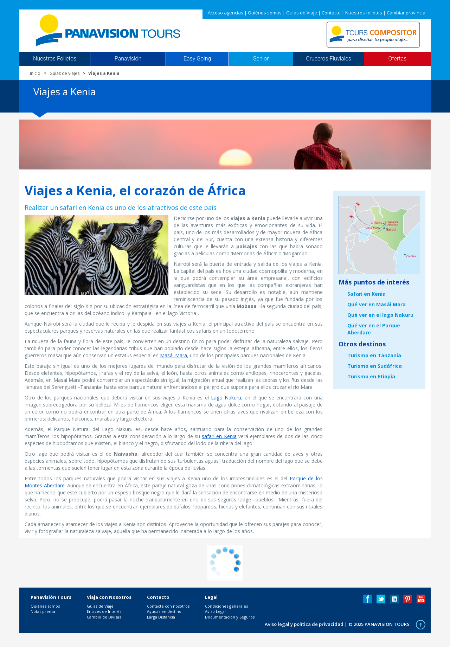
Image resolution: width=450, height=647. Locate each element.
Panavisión (128, 59)
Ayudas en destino (164, 611)
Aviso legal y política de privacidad (304, 624)
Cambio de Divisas (104, 617)
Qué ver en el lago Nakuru (380, 315)
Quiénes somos (265, 12)
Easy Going (197, 59)
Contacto (331, 12)
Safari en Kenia (366, 293)
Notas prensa (43, 611)
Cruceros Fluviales (328, 59)
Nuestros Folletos (54, 59)
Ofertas (397, 59)
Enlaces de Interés (104, 611)
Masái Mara (173, 355)
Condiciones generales (226, 606)
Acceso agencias (225, 12)
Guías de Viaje (301, 12)
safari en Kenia (219, 436)
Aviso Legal (215, 611)
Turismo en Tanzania (374, 355)
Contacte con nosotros (168, 606)
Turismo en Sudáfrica (374, 366)
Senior (261, 59)
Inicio (35, 73)
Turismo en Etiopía (371, 376)
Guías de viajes (64, 73)
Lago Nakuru (226, 397)
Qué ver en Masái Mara (376, 304)
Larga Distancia (161, 617)
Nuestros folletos (363, 12)
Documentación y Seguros (230, 617)
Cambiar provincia (406, 12)
